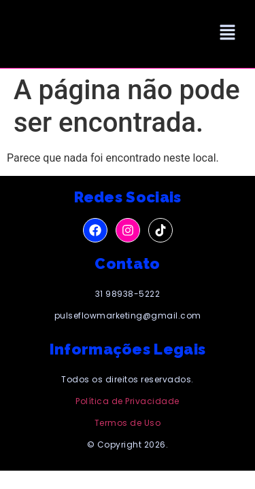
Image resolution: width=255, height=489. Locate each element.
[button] (227, 34)
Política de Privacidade (127, 401)
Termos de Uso (128, 423)
